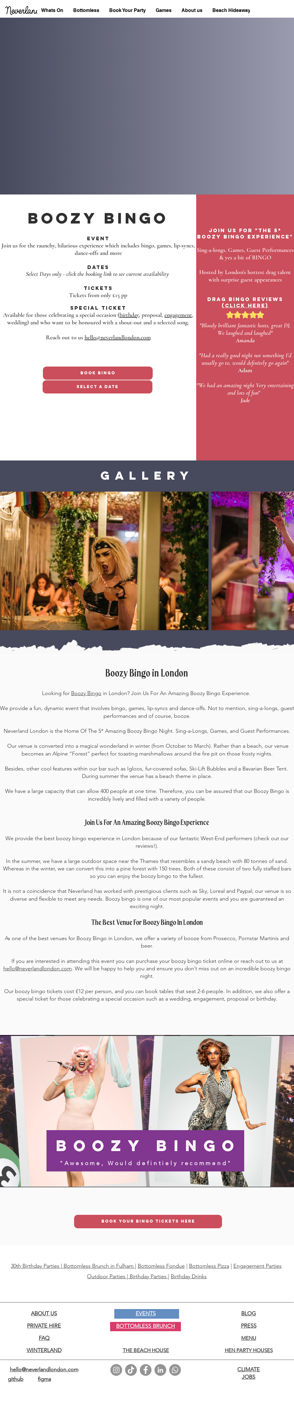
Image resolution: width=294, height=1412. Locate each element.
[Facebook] (146, 1370)
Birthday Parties (149, 1276)
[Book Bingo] (98, 373)
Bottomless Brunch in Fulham (98, 1266)
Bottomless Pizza (209, 1266)
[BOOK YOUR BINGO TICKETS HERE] (148, 1221)
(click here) (245, 305)
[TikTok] (131, 1370)
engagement (178, 315)
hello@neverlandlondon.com (118, 337)
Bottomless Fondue (161, 1266)
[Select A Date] (97, 386)
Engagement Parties (257, 1266)
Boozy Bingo (86, 693)
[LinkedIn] (160, 1370)
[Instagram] (116, 1370)
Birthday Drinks (189, 1276)
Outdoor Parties (107, 1276)
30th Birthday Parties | (36, 1266)
